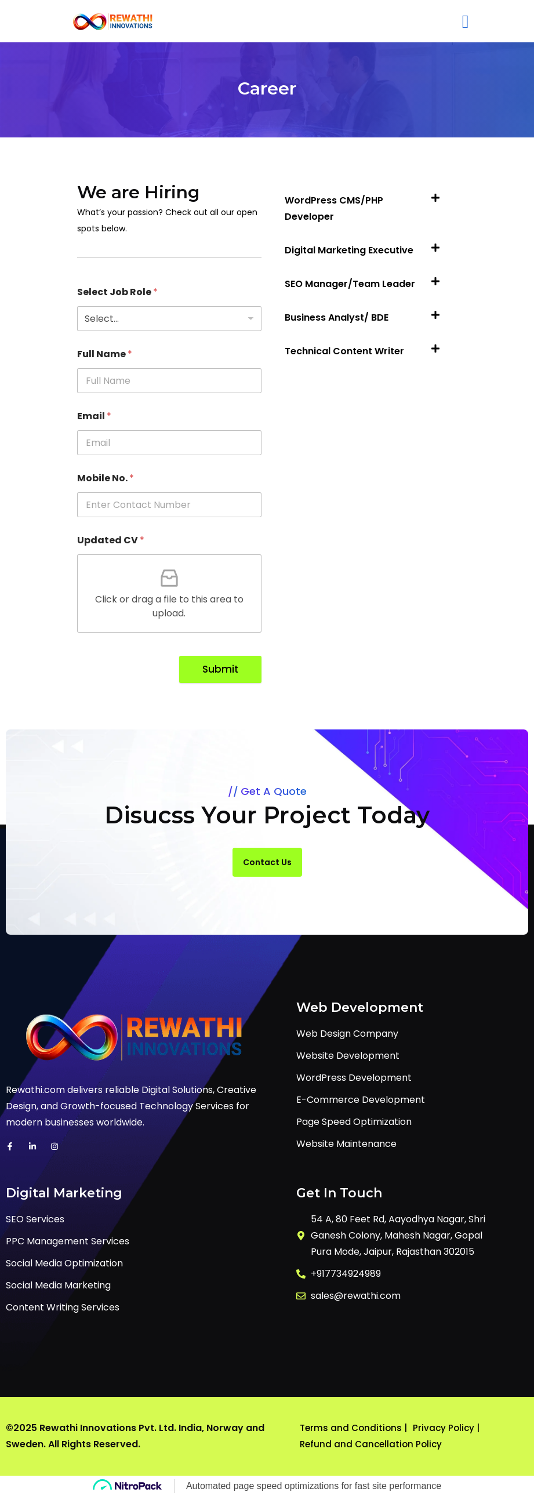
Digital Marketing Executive (349, 250)
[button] (365, 209)
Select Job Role (117, 291)
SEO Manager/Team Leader (350, 284)
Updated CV (110, 540)
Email (94, 416)
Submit (220, 669)
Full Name (104, 354)
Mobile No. (105, 478)
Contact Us (267, 862)
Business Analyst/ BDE (336, 317)
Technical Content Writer (344, 351)
